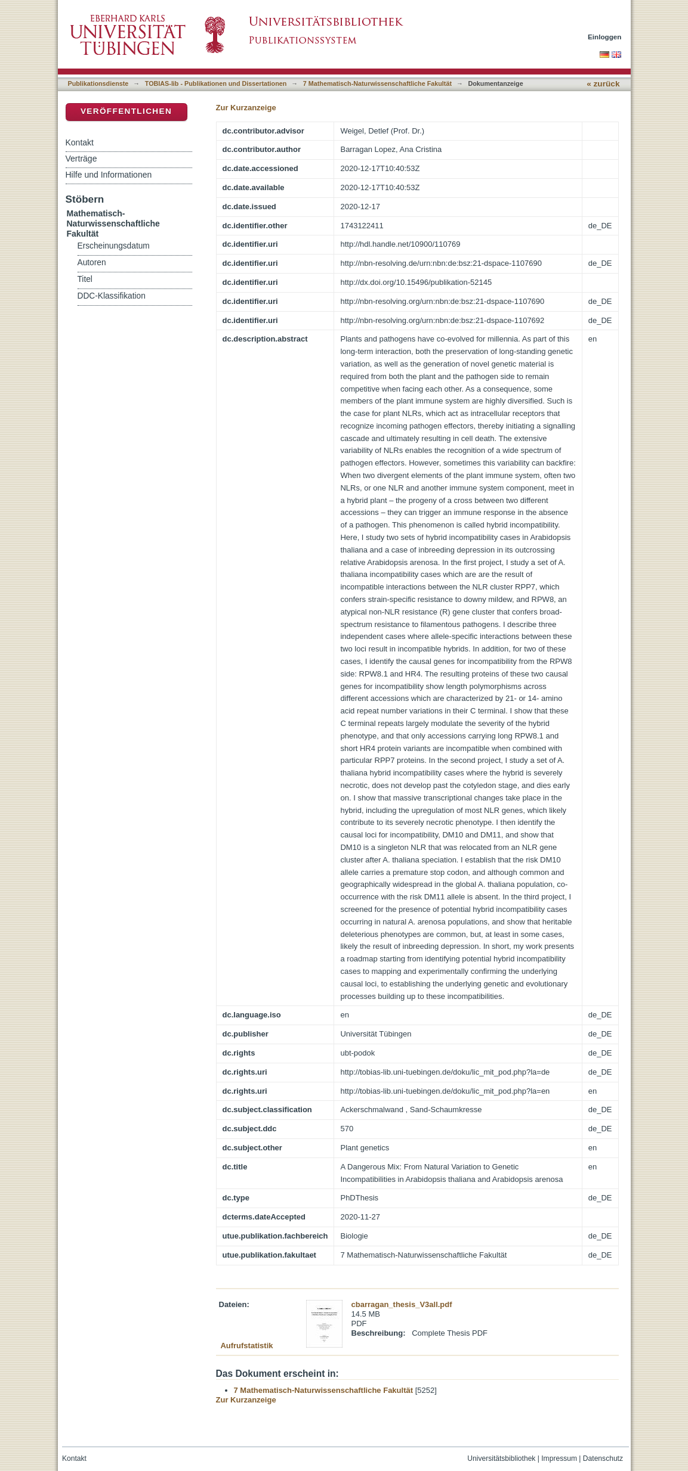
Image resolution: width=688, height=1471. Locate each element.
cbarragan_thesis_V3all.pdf (401, 1304)
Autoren (92, 262)
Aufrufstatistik (246, 1345)
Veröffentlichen (126, 111)
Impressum (559, 1458)
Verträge (81, 158)
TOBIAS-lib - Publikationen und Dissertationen (216, 83)
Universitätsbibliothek (501, 1458)
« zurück (603, 83)
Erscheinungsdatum (114, 245)
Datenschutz (603, 1458)
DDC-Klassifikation (112, 295)
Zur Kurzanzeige (246, 107)
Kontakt (80, 142)
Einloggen (605, 37)
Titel (85, 279)
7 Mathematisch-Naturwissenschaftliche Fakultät (377, 83)
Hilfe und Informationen (109, 174)
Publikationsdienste (98, 83)
